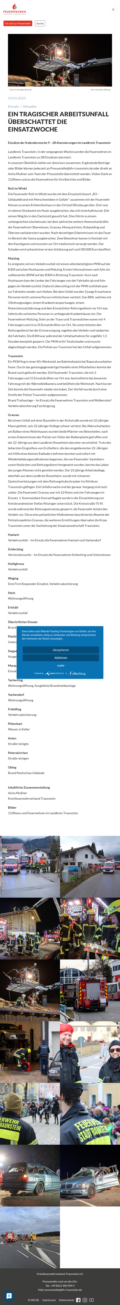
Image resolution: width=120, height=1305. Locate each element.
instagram (85, 1300)
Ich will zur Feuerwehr (18, 23)
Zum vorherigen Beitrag (20, 89)
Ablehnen (60, 658)
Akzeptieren (61, 650)
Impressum (49, 1300)
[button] (30, 867)
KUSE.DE (33, 1300)
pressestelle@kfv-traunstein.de (63, 1289)
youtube (91, 1300)
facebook (78, 1300)
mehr (60, 665)
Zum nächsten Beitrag (100, 89)
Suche (40, 23)
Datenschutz (66, 1300)
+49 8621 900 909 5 (63, 1285)
